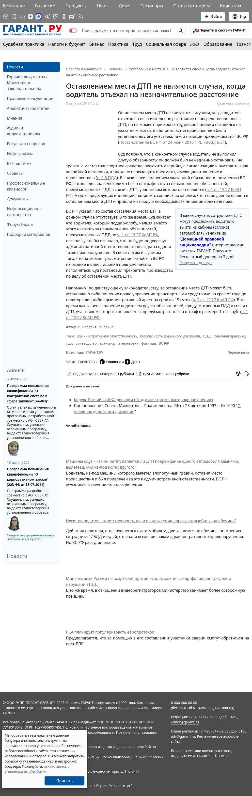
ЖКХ (195, 44)
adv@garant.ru (183, 736)
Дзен (132, 362)
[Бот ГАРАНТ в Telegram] (56, 16)
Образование (218, 44)
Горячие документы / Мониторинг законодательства (27, 82)
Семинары (152, 6)
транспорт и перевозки (119, 343)
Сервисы (15, 173)
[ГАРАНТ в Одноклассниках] (64, 16)
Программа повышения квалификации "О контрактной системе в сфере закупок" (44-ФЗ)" (28, 393)
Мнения (14, 118)
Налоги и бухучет (66, 44)
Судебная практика (23, 44)
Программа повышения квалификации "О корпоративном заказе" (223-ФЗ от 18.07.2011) (28, 477)
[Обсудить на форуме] (238, 374)
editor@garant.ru (185, 722)
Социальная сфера (166, 44)
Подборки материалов (28, 234)
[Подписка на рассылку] (6, 16)
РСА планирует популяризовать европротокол (110, 632)
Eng (239, 16)
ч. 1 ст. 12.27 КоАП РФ (137, 235)
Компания (14, 6)
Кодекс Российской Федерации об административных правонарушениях (143, 399)
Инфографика (20, 153)
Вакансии (45, 6)
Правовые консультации (30, 98)
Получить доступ (195, 262)
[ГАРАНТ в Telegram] (47, 16)
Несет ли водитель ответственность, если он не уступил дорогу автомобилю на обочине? (151, 521)
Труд (137, 44)
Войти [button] (213, 16)
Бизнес (96, 44)
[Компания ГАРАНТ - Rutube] (72, 16)
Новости (15, 67)
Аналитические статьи (28, 108)
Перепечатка (238, 352)
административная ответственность (107, 336)
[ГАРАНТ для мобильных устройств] (14, 16)
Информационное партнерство (24, 211)
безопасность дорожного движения (170, 336)
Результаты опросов (26, 143)
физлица (148, 343)
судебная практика (229, 336)
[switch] (73, 30)
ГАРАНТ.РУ (94, 352)
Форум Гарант (20, 224)
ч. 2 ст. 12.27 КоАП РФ (213, 299)
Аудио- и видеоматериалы (23, 131)
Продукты (76, 6)
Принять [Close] (64, 780)
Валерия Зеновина (97, 327)
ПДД (207, 336)
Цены (103, 6)
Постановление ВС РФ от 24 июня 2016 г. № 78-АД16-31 (172, 142)
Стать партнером (191, 6)
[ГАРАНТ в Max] (38, 16)
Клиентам (230, 6)
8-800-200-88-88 (184, 702)
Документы (18, 199)
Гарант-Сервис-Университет (107, 785)
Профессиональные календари (26, 186)
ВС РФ (164, 343)
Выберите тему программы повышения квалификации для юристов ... (30, 537)
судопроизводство (81, 343)
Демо (124, 6)
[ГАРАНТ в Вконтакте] (23, 16)
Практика (118, 44)
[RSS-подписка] (81, 16)
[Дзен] (30, 16)
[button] (219, 30)
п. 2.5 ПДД (107, 177)
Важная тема (19, 163)
